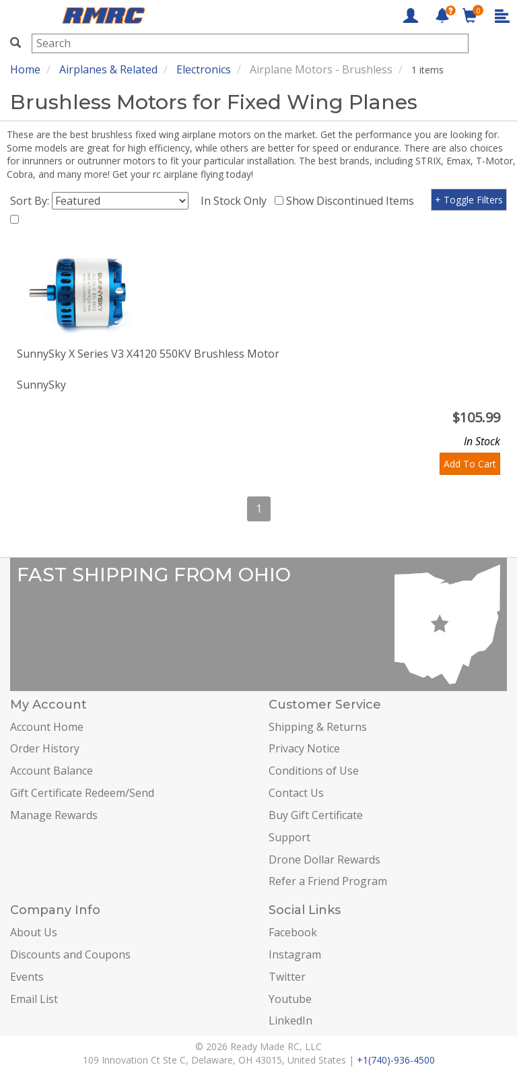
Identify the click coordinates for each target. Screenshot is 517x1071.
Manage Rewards (54, 815)
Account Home (46, 726)
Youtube (290, 999)
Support (289, 837)
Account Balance (51, 770)
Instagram (295, 954)
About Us (33, 932)
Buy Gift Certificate (316, 815)
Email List (34, 999)
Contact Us (296, 792)
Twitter (287, 976)
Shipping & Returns (318, 726)
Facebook (293, 932)
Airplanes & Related (108, 69)
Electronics (203, 69)
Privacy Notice (304, 748)
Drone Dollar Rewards (324, 859)
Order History (44, 748)
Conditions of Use (314, 770)
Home (25, 69)
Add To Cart (470, 463)
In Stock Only (236, 200)
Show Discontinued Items (352, 200)
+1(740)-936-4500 (396, 1059)
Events (27, 976)
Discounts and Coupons (70, 954)
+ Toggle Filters (469, 199)
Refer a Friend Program (328, 881)
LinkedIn (290, 1020)
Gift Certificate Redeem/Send (82, 792)
